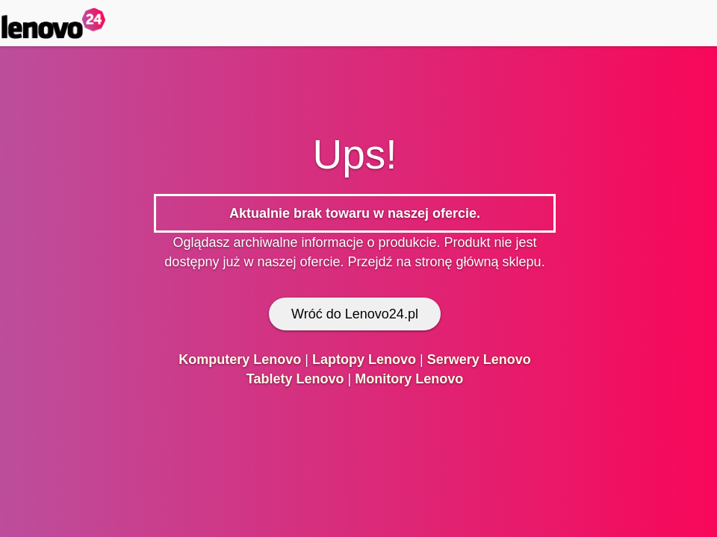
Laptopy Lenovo (364, 359)
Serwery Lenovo (479, 359)
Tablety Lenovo (295, 378)
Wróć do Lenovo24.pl (354, 314)
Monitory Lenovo (409, 378)
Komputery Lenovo (240, 359)
